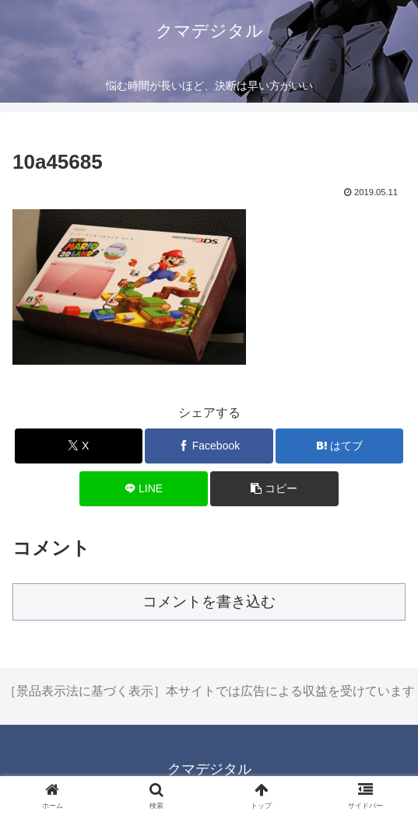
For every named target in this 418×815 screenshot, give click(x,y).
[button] (274, 488)
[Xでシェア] (78, 445)
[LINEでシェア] (143, 488)
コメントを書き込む (209, 601)
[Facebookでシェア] (208, 445)
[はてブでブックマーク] (339, 445)
